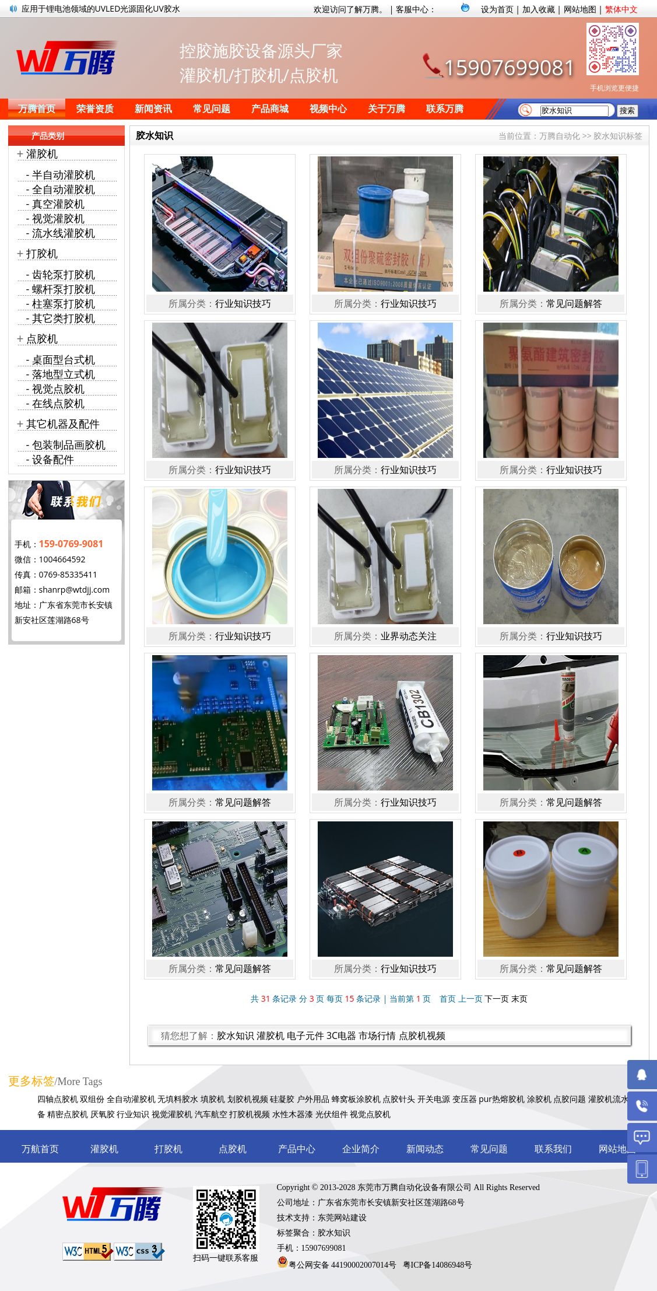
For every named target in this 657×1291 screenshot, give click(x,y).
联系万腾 (444, 109)
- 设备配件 (50, 459)
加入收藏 (538, 9)
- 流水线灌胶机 (60, 233)
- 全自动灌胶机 (60, 189)
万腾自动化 (559, 135)
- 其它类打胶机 (60, 318)
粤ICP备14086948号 (438, 1265)
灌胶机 (270, 1035)
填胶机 (213, 1098)
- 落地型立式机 (60, 374)
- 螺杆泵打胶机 (60, 289)
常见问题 (211, 109)
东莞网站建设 (342, 1217)
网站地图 (580, 9)
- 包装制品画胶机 (66, 445)
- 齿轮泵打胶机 (60, 274)
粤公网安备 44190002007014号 (343, 1265)
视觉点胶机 (370, 1113)
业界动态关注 (409, 635)
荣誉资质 (95, 109)
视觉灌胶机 (172, 1113)
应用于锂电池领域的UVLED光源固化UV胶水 (101, 8)
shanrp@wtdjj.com (74, 589)
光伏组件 (331, 1113)
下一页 (496, 998)
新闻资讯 (153, 109)
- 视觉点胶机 (55, 389)
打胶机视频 (249, 1113)
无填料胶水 (177, 1098)
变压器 (464, 1098)
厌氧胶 (102, 1113)
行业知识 (133, 1113)
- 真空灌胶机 (55, 204)
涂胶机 (539, 1098)
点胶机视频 (422, 1035)
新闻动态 (425, 1149)
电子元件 (305, 1035)
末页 (519, 998)
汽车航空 (211, 1113)
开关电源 (433, 1098)
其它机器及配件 (63, 424)
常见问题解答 (574, 303)
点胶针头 (398, 1098)
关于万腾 (386, 109)
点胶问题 (569, 1098)
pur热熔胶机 (502, 1098)
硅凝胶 (282, 1098)
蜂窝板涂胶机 (356, 1098)
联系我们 (553, 1149)
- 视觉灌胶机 (55, 218)
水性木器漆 (292, 1113)
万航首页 (40, 1149)
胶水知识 (235, 1035)
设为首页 (497, 9)
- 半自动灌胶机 (60, 174)
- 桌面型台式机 (60, 359)
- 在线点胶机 (55, 403)
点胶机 (42, 338)
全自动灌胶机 (131, 1098)
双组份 (92, 1098)
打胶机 (42, 253)
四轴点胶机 (57, 1098)
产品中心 (296, 1149)
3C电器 (341, 1035)
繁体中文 (621, 9)
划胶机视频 (247, 1098)
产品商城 (270, 109)
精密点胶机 (67, 1113)
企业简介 (361, 1149)
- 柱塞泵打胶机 (60, 303)
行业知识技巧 (243, 303)
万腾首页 (36, 109)
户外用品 (313, 1098)
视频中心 (328, 109)
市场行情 (377, 1035)
